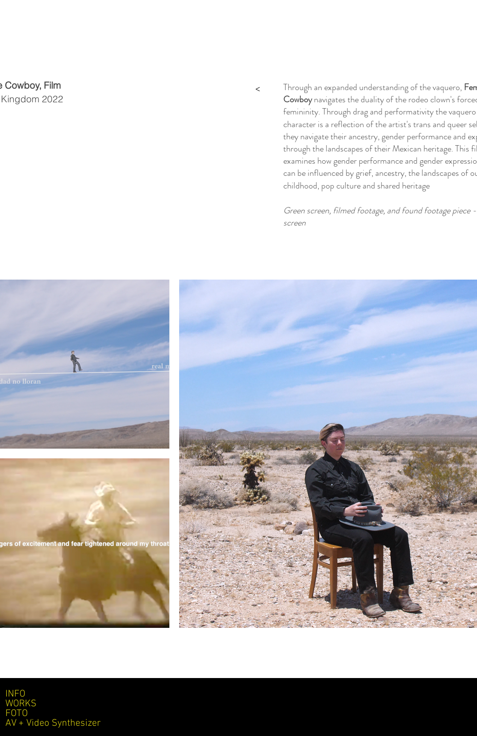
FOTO (16, 713)
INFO (15, 694)
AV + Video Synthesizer (53, 723)
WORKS (21, 704)
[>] (257, 88)
